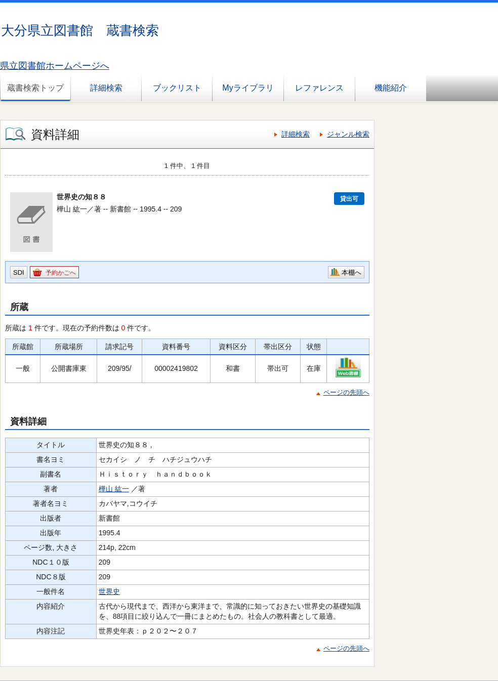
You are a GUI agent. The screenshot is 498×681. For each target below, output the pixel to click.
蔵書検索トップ (35, 87)
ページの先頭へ (346, 392)
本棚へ (351, 272)
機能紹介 (391, 87)
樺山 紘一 (114, 489)
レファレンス (319, 87)
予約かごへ (61, 272)
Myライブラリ (247, 87)
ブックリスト (177, 87)
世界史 (109, 591)
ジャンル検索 (348, 134)
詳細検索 (106, 87)
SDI (18, 272)
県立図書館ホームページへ (54, 66)
